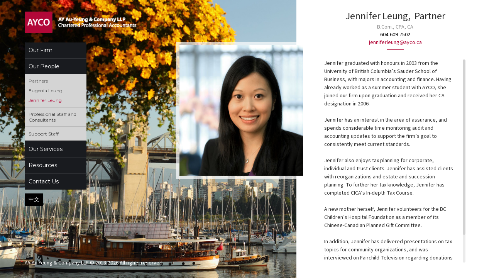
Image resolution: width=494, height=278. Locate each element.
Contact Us (44, 181)
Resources (43, 165)
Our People (44, 66)
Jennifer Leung (45, 100)
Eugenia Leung (46, 90)
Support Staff (44, 134)
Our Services (46, 149)
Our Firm (40, 50)
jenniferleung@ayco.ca (395, 42)
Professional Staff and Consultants (52, 117)
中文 (34, 199)
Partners (38, 81)
